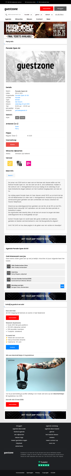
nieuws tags (19, 437)
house (22, 117)
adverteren (19, 446)
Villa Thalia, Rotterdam (19, 266)
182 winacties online (29, 2)
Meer (48, 19)
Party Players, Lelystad (19, 273)
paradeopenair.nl (21, 110)
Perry (17, 129)
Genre (38, 15)
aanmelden (12, 318)
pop (17, 117)
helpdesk (19, 443)
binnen (17, 100)
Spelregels (30, 473)
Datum (49, 15)
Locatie (28, 15)
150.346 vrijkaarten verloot (13, 2)
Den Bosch (18, 102)
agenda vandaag (52, 426)
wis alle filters (59, 14)
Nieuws (29, 19)
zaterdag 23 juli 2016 (22, 104)
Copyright (45, 473)
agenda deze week (19, 429)
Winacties (19, 19)
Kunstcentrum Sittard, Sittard (21, 280)
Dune (17, 126)
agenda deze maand (52, 429)
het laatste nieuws (52, 435)
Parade (17, 98)
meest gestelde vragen (19, 440)
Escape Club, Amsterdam (20, 286)
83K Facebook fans (43, 2)
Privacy (37, 473)
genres (52, 432)
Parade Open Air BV (22, 95)
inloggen (19, 426)
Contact (39, 19)
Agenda (8, 19)
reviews (12, 347)
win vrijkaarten (19, 435)
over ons (52, 443)
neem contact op (52, 440)
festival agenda (19, 432)
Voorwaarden (20, 473)
